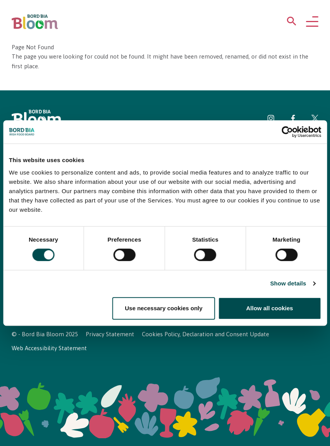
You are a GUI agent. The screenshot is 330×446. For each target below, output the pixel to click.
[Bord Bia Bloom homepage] (35, 22)
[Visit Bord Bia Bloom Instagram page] (271, 119)
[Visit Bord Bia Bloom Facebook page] (293, 119)
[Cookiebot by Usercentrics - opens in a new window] (287, 132)
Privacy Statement (110, 334)
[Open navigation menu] (312, 22)
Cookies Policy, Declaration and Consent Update (205, 334)
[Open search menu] (291, 22)
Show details (288, 283)
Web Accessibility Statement (49, 348)
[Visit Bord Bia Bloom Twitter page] (314, 119)
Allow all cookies (269, 308)
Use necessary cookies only (163, 308)
